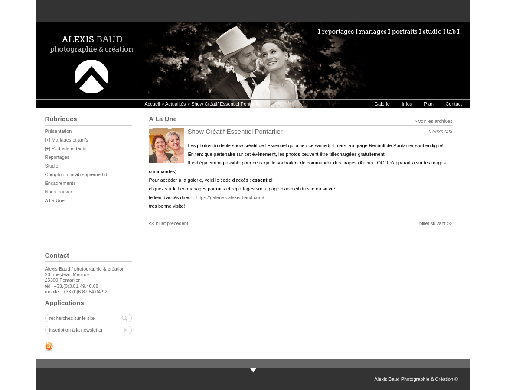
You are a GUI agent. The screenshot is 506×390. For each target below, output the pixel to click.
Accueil (152, 103)
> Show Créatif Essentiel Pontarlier (223, 103)
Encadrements (60, 183)
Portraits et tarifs (69, 148)
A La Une (55, 200)
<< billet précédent (169, 223)
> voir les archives (433, 121)
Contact (453, 103)
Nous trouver (58, 191)
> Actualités (173, 103)
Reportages (57, 157)
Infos (407, 103)
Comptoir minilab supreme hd (76, 174)
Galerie (382, 103)
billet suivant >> (435, 223)
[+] (48, 139)
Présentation (58, 131)
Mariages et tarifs (70, 139)
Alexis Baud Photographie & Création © (416, 379)
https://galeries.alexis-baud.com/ (230, 197)
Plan (429, 103)
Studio (52, 165)
